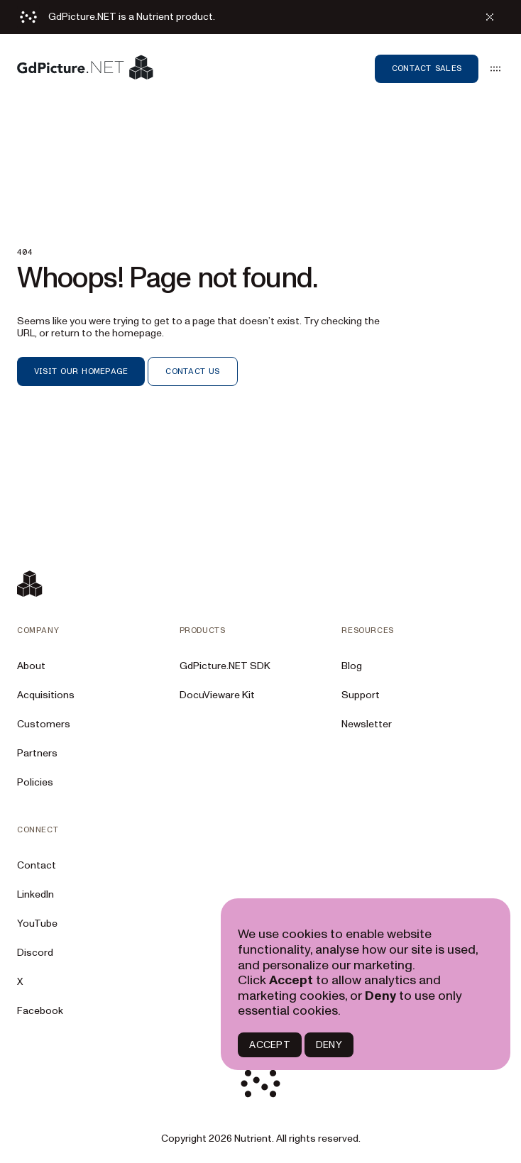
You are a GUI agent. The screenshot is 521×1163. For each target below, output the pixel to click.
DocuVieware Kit (217, 695)
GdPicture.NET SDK (225, 666)
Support (360, 695)
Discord (35, 952)
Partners (37, 753)
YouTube (37, 923)
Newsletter (366, 724)
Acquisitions (46, 695)
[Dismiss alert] (490, 17)
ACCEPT (269, 1045)
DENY (329, 1045)
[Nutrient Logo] (85, 68)
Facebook (40, 1011)
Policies (35, 782)
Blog (351, 666)
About (31, 666)
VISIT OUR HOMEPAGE (81, 371)
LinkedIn (35, 894)
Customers (43, 724)
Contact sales (426, 68)
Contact (36, 865)
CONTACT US (192, 371)
